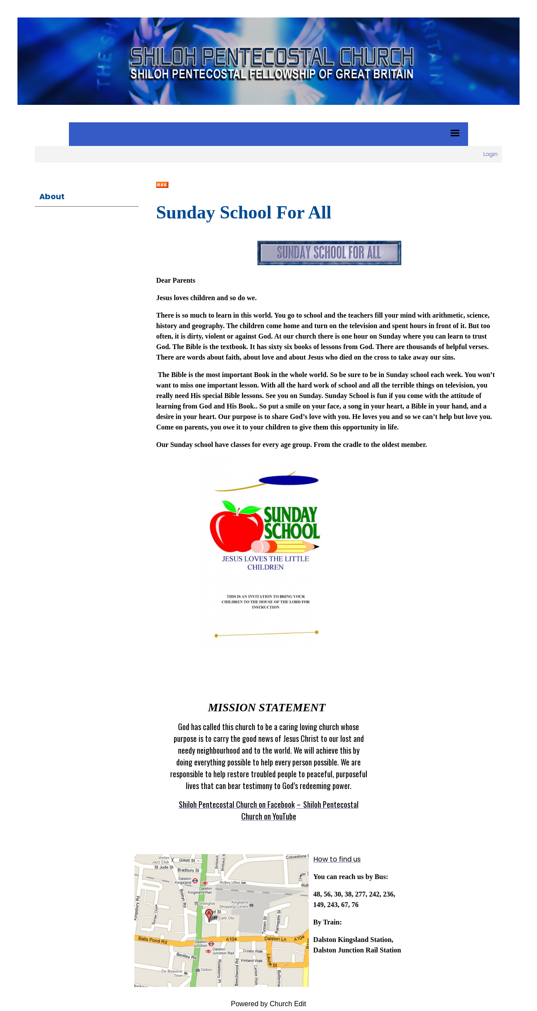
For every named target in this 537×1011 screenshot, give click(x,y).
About (52, 196)
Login (490, 154)
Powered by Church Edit (268, 1004)
